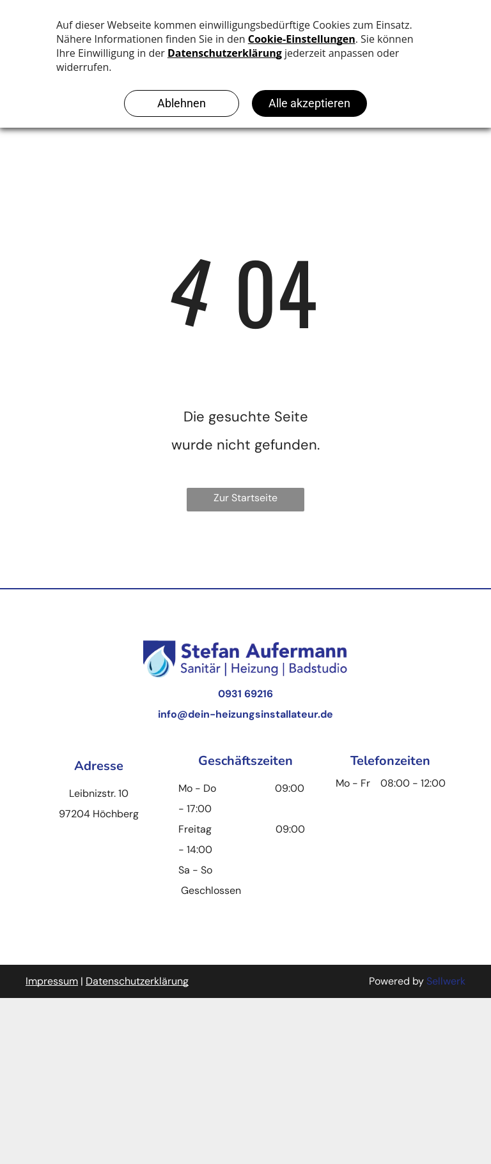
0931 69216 (245, 693)
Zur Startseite (245, 497)
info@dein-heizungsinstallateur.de (245, 714)
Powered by (396, 981)
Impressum (52, 981)
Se (432, 981)
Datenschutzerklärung (137, 981)
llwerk (451, 981)
